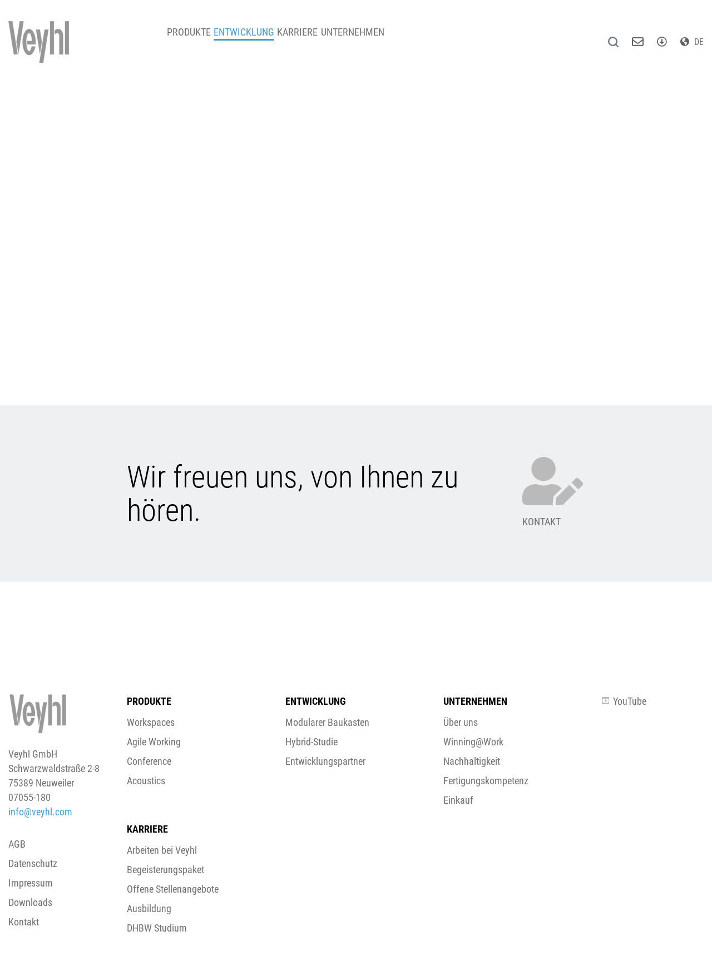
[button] (356, 519)
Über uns (460, 722)
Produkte (194, 38)
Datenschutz (32, 863)
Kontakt (23, 922)
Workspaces (151, 722)
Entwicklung (259, 38)
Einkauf (458, 800)
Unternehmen (389, 38)
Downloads (30, 902)
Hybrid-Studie (311, 742)
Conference (149, 761)
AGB (17, 844)
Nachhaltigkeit (471, 761)
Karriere (323, 38)
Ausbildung (149, 908)
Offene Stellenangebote (173, 889)
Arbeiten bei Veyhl (162, 850)
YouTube (624, 701)
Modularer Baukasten (327, 722)
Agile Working (154, 742)
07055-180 (29, 797)
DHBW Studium (157, 928)
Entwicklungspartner (325, 761)
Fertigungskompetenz (485, 780)
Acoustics (146, 780)
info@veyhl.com (40, 812)
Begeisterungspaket (165, 869)
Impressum (30, 883)
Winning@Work (473, 742)
